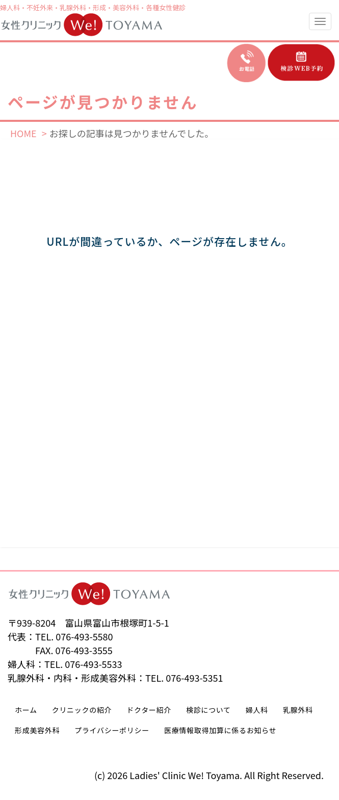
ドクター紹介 (148, 710)
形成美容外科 (37, 730)
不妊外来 (40, 7)
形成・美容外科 (116, 7)
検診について (208, 710)
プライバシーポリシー (111, 730)
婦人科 (10, 7)
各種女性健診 (166, 7)
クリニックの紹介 (82, 710)
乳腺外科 (73, 7)
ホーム (26, 710)
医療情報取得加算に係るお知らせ (220, 730)
